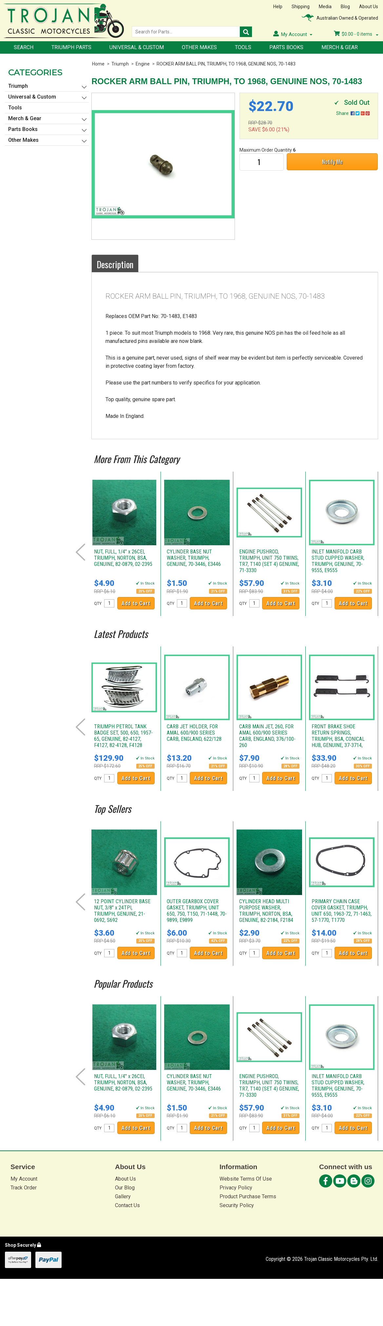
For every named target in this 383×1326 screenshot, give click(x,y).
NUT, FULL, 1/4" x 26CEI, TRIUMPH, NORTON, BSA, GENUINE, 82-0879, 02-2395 (123, 558)
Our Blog (125, 1188)
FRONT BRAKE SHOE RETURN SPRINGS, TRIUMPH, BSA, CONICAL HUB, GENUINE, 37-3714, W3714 (338, 739)
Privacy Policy (236, 1188)
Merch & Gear (339, 47)
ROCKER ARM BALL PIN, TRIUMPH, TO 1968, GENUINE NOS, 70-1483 (226, 63)
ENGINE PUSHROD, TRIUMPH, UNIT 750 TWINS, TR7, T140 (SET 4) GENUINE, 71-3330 (269, 561)
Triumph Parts (71, 47)
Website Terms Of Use (246, 1179)
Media (325, 6)
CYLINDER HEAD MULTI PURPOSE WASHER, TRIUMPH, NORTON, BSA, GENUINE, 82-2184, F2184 (266, 910)
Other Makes (199, 47)
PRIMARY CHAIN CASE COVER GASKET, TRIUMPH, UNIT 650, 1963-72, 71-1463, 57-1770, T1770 (342, 910)
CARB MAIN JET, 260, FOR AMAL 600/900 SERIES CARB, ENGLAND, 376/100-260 (267, 735)
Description (115, 264)
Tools (243, 47)
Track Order (23, 1188)
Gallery (123, 1196)
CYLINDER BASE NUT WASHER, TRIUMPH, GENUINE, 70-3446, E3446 (194, 558)
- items (356, 34)
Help (277, 6)
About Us (368, 6)
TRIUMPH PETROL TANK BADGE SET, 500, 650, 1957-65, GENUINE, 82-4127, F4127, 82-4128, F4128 (123, 735)
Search (23, 47)
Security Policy (237, 1205)
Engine (143, 63)
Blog (345, 6)
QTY (98, 603)
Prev (80, 552)
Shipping (301, 6)
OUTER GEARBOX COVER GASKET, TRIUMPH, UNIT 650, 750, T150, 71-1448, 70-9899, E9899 (197, 910)
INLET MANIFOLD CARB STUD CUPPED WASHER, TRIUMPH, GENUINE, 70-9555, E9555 (338, 561)
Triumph (120, 63)
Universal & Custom (136, 47)
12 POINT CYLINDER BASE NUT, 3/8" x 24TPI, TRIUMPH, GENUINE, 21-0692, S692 (122, 910)
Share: (353, 113)
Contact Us (127, 1205)
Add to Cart (136, 603)
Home (98, 63)
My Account (23, 1179)
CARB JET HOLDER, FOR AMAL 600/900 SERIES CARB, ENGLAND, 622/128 (194, 732)
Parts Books (286, 47)
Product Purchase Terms (248, 1196)
